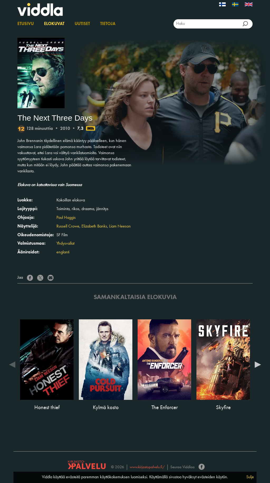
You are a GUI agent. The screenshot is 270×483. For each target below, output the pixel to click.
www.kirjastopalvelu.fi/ (147, 467)
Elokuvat (54, 24)
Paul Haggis (66, 218)
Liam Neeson (120, 226)
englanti (62, 252)
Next (258, 364)
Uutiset (82, 24)
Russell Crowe (67, 226)
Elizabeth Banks (94, 226)
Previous (12, 364)
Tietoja (107, 24)
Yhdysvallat (65, 244)
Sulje (250, 477)
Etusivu (25, 24)
